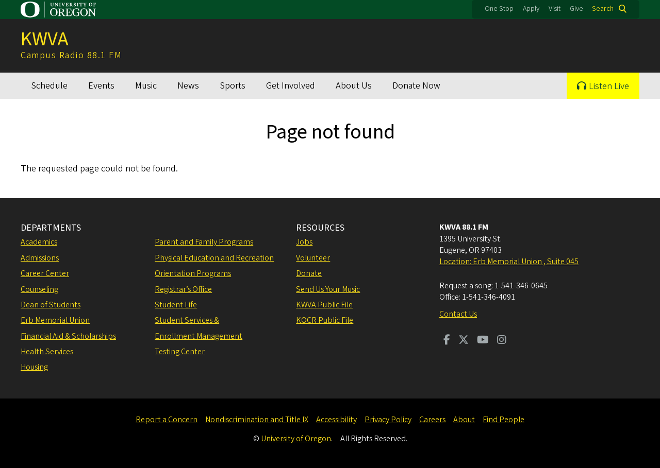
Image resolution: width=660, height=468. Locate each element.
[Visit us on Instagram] (501, 340)
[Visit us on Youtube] (483, 340)
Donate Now (416, 85)
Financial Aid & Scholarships (68, 336)
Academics (39, 242)
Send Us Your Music (328, 289)
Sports (232, 85)
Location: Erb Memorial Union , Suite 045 (509, 261)
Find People (503, 419)
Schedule (49, 85)
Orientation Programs (193, 273)
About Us (354, 85)
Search (603, 9)
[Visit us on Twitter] (463, 340)
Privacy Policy (388, 419)
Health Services (47, 351)
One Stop (499, 9)
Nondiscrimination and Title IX (256, 419)
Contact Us (458, 314)
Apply (531, 9)
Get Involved (290, 85)
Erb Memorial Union (55, 320)
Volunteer (313, 258)
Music (146, 85)
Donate (309, 273)
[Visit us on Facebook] (446, 340)
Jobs (304, 242)
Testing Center (180, 351)
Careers (432, 419)
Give (576, 9)
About (464, 419)
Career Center (45, 273)
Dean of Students (50, 304)
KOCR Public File (324, 320)
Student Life (176, 304)
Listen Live (609, 86)
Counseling (39, 289)
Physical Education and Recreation (214, 258)
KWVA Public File (324, 304)
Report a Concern (166, 419)
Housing (34, 367)
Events (101, 85)
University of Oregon (296, 438)
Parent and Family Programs (204, 242)
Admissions (40, 258)
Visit (554, 9)
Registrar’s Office (183, 289)
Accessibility (336, 419)
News (188, 85)
